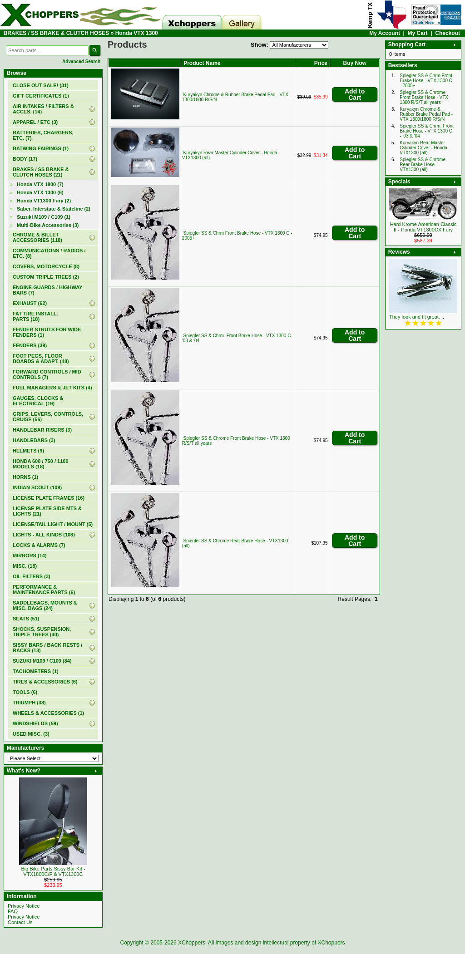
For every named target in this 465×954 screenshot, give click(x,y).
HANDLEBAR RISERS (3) (42, 430)
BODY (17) (25, 159)
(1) (41, 95)
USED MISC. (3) (31, 734)
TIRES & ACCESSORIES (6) (45, 681)
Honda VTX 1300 (136, 33)
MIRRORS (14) (30, 555)
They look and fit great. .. (416, 317)
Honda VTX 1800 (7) (40, 184)
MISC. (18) (25, 566)
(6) (40, 192)
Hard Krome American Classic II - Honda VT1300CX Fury (423, 226)
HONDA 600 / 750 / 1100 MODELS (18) (41, 463)
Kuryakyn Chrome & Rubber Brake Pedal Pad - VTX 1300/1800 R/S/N (426, 114)
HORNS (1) (25, 477)
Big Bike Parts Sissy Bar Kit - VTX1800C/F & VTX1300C (53, 871)
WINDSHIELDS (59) (35, 723)
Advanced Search (81, 61)
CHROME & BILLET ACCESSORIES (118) (37, 237)
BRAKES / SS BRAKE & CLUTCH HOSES (56, 33)
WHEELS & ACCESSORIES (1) (48, 713)
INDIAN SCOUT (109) (37, 487)
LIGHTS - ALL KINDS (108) (44, 534)
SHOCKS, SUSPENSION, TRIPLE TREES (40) (42, 631)
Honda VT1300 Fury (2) (44, 200)
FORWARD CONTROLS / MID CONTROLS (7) (47, 374)
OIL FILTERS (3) (31, 576)
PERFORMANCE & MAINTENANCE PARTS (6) (44, 589)
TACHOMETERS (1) (36, 671)
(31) (41, 85)
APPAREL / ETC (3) (35, 122)
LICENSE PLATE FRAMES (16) (48, 498)
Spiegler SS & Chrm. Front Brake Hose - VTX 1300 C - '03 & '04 (426, 130)
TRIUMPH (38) (29, 702)
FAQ (13, 911)
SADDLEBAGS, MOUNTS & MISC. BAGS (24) (45, 605)
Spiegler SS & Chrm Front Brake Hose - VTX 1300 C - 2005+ (426, 80)
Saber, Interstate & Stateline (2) (53, 208)
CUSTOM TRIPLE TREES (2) (46, 277)
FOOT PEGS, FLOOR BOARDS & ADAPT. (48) (41, 358)
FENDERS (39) (30, 345)
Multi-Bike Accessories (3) (48, 225)
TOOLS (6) (25, 692)
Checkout (447, 33)
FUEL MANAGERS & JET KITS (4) (52, 387)
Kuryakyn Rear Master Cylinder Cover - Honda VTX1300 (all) (423, 147)
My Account (384, 33)
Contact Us (20, 922)
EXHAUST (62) (30, 303)
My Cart (418, 33)
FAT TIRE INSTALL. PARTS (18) (35, 316)
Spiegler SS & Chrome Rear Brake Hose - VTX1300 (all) (422, 164)
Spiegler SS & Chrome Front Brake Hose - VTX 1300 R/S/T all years (424, 97)
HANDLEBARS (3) (34, 440)
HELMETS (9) (28, 450)
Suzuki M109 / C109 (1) (43, 217)
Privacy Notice (24, 906)
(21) (41, 172)
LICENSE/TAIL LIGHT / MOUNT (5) (53, 524)
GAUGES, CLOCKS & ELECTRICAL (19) (38, 400)
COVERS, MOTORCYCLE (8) (46, 266)
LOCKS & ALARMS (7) (39, 545)
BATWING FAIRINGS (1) (41, 148)
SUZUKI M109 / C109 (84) (42, 661)
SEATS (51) (26, 618)
